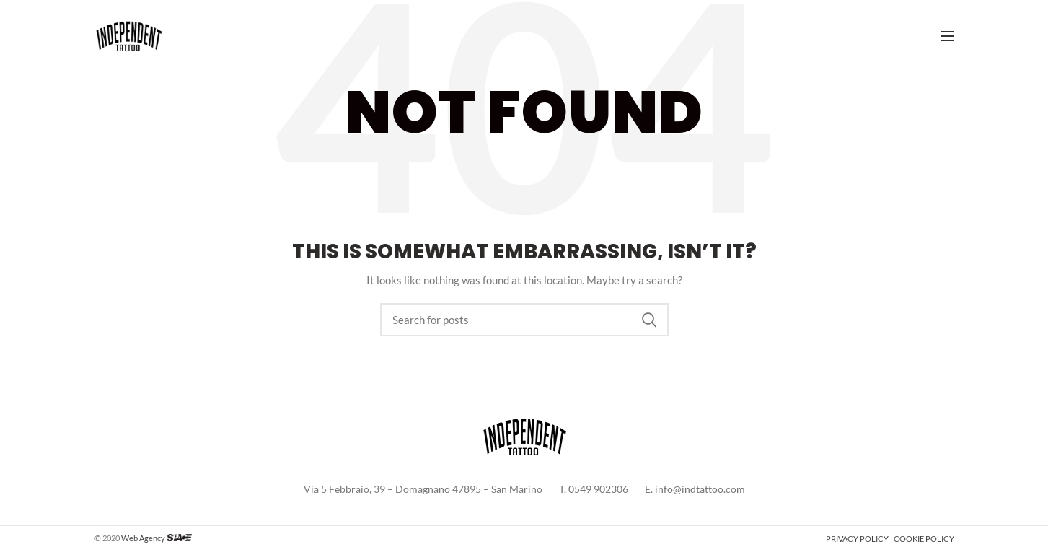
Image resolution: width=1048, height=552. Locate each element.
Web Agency (143, 538)
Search (649, 319)
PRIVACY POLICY (857, 538)
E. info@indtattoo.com (695, 489)
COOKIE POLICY (924, 538)
